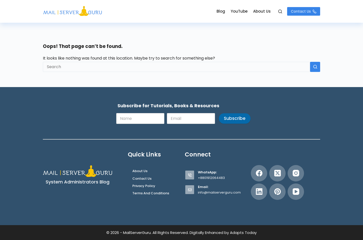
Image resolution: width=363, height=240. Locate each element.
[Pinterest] (277, 191)
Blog (221, 11)
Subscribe (235, 118)
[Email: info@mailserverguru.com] (189, 189)
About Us (262, 11)
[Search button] (315, 67)
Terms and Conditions (150, 193)
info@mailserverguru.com (219, 192)
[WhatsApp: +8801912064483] (189, 175)
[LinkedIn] (259, 191)
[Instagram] (296, 173)
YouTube (239, 11)
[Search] (280, 11)
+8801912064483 (211, 177)
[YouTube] (296, 191)
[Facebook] (259, 173)
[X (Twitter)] (277, 173)
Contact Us (303, 11)
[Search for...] (176, 67)
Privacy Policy (143, 186)
